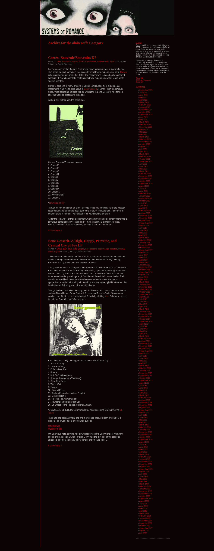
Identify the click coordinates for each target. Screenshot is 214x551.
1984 (59, 61)
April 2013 (143, 363)
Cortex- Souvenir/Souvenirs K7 (72, 58)
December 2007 (145, 521)
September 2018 (145, 223)
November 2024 (145, 110)
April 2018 (143, 235)
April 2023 (143, 134)
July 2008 (143, 504)
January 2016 (144, 285)
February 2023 (145, 139)
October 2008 (144, 496)
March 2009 (144, 484)
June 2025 (143, 95)
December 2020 (145, 176)
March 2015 (144, 309)
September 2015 (145, 294)
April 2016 (143, 280)
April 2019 (143, 208)
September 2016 (145, 272)
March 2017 (144, 262)
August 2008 (144, 501)
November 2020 (145, 179)
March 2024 (144, 122)
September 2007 (145, 528)
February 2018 (145, 240)
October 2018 (144, 221)
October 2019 (144, 201)
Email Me (140, 78)
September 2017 (145, 250)
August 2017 (144, 253)
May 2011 (143, 420)
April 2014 (143, 334)
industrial (113, 249)
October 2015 (144, 292)
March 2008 (144, 513)
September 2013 (145, 351)
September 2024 (145, 115)
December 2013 (145, 344)
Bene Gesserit (90, 89)
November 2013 (145, 346)
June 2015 (143, 302)
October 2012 (144, 378)
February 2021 (145, 174)
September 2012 (145, 381)
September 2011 (145, 410)
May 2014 (143, 331)
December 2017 (145, 245)
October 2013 (144, 349)
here (107, 296)
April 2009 (143, 481)
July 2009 (143, 474)
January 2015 (144, 312)
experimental (90, 61)
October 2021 (144, 159)
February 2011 (145, 427)
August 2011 (144, 413)
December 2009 (145, 462)
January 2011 (144, 430)
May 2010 (143, 449)
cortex (81, 61)
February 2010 (145, 457)
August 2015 (144, 297)
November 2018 (145, 218)
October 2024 (144, 112)
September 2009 (145, 469)
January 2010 (144, 459)
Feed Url (139, 82)
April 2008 (143, 511)
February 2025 (145, 105)
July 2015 (143, 299)
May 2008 (143, 509)
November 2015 (145, 289)
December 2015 (145, 287)
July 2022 (143, 149)
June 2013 (143, 358)
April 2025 (143, 100)
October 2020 (144, 181)
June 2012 (143, 388)
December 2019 (145, 198)
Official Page (54, 426)
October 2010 (144, 437)
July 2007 (143, 533)
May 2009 (143, 479)
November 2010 (145, 435)
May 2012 (143, 390)
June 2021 (143, 166)
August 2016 (144, 275)
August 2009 (144, 472)
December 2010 (145, 432)
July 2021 (143, 164)
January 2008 (144, 518)
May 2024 (143, 120)
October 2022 (144, 144)
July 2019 (143, 203)
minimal (121, 249)
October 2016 (144, 270)
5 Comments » (55, 230)
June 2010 (143, 447)
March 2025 (144, 102)
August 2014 (144, 324)
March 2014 (144, 336)
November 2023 (145, 127)
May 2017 (143, 257)
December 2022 (145, 142)
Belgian (75, 61)
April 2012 (143, 393)
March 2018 (144, 238)
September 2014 (145, 321)
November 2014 (145, 317)
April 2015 (143, 307)
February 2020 (145, 193)
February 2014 (145, 339)
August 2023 (144, 129)
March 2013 (144, 366)
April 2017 (143, 260)
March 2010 (144, 454)
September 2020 (145, 184)
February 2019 (145, 211)
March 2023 (144, 137)
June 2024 (143, 117)
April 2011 (143, 422)
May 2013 (143, 361)
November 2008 (145, 494)
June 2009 (143, 477)
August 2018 (144, 225)
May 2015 (143, 304)
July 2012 (143, 385)
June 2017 (143, 255)
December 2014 (145, 314)
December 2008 (145, 491)
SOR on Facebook (143, 80)
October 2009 (144, 467)
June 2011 (143, 417)
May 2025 (143, 97)
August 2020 (144, 186)
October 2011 (144, 408)
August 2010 (144, 442)
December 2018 (145, 216)
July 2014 (143, 326)
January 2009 (144, 489)
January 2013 (144, 371)
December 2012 (145, 373)
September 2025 (145, 90)
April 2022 (143, 152)
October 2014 (144, 319)
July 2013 (143, 356)
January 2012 (144, 400)
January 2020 (144, 196)
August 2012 (144, 383)
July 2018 (143, 228)
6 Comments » (55, 445)
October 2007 (144, 526)
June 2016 (143, 277)
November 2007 (145, 523)
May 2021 (143, 169)
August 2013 (144, 353)
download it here (56, 203)
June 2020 (143, 191)
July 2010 (143, 445)
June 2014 (143, 329)
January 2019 (144, 213)
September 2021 (145, 161)
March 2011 (144, 425)
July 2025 (143, 93)
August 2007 (144, 531)
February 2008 (145, 516)
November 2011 (145, 405)
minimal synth (103, 61)
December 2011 (145, 403)
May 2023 (143, 132)
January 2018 (144, 243)
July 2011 (143, 415)
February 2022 (145, 157)
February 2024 (145, 125)
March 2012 (144, 395)
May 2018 (143, 233)
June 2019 (143, 206)
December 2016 (145, 267)
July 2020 (143, 189)
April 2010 (143, 452)
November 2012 (145, 376)
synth (112, 61)
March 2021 (144, 171)
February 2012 (145, 398)
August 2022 (144, 147)
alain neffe (66, 61)
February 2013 (145, 368)
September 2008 (145, 499)
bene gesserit (91, 249)
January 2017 (144, 265)
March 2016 (144, 282)
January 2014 (144, 341)
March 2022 (144, 154)
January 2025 (144, 107)
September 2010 (145, 440)
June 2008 (143, 506)
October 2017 (144, 248)
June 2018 (143, 230)
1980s (59, 249)
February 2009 (145, 486)
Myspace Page (55, 429)
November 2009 (145, 464)
